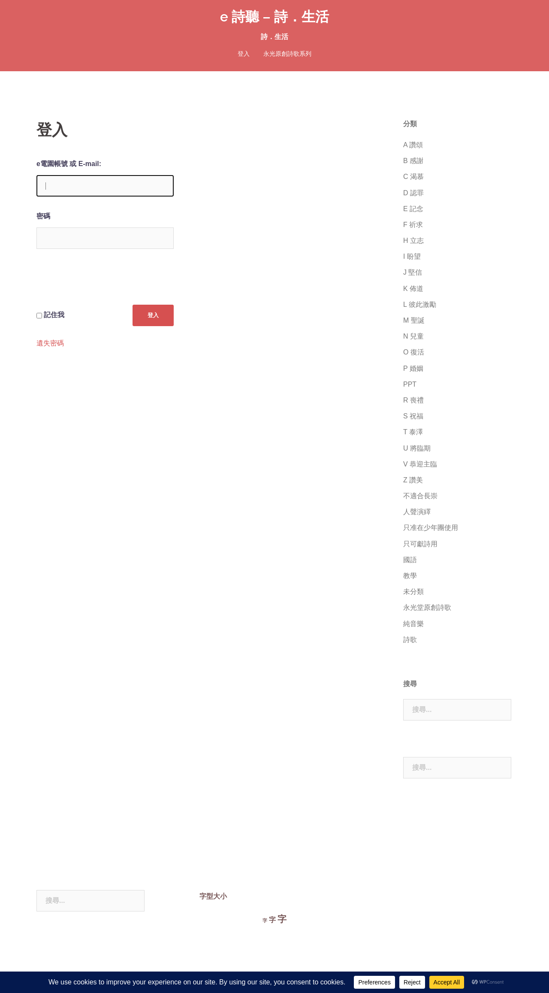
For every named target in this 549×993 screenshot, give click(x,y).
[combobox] (457, 710)
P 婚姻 (413, 368)
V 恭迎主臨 (420, 464)
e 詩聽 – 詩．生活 (274, 16)
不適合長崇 (420, 496)
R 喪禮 (413, 400)
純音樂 (413, 623)
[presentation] (101, 283)
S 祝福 (413, 416)
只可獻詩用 (420, 544)
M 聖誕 (414, 320)
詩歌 (410, 639)
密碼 (43, 216)
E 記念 (413, 208)
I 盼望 (412, 256)
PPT (409, 384)
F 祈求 (413, 224)
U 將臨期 (417, 448)
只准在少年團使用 (430, 527)
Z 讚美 (413, 480)
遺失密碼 (50, 343)
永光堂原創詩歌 (427, 607)
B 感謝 (413, 160)
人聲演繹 (417, 511)
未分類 (413, 591)
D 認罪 (413, 193)
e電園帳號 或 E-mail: (68, 163)
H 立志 (413, 240)
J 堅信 (412, 272)
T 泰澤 (413, 432)
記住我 (54, 314)
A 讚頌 (413, 144)
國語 (410, 559)
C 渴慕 (413, 176)
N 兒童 (413, 336)
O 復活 (413, 352)
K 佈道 (413, 288)
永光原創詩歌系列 (287, 53)
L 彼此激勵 (419, 304)
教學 (410, 575)
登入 (244, 53)
